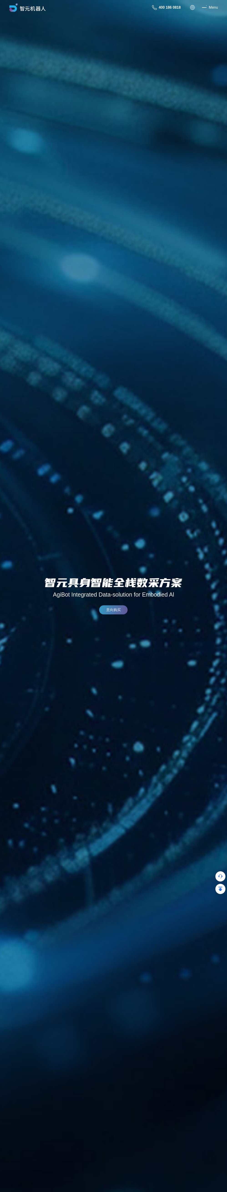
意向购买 (113, 612)
